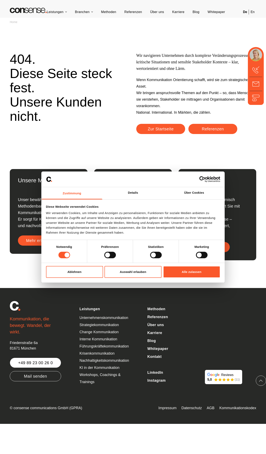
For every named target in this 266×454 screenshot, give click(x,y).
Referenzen (133, 12)
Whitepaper (216, 12)
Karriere (178, 12)
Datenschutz (191, 408)
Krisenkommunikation (96, 353)
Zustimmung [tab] (72, 193)
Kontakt (154, 357)
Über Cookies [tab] (194, 192)
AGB (210, 408)
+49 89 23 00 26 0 (35, 363)
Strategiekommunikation (99, 325)
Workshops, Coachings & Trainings (100, 378)
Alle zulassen (191, 272)
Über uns (157, 12)
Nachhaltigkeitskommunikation (104, 360)
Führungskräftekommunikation (104, 346)
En (253, 12)
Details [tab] (133, 192)
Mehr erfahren (39, 240)
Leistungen (55, 12)
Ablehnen (74, 272)
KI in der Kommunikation (99, 368)
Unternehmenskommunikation (103, 318)
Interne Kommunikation (98, 339)
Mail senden (35, 376)
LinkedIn (155, 372)
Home (13, 22)
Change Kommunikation (99, 332)
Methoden (108, 12)
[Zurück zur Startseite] (28, 10)
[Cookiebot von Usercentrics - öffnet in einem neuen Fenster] (202, 179)
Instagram (156, 380)
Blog (196, 12)
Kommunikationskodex (237, 408)
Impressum (167, 408)
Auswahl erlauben (133, 272)
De (245, 12)
